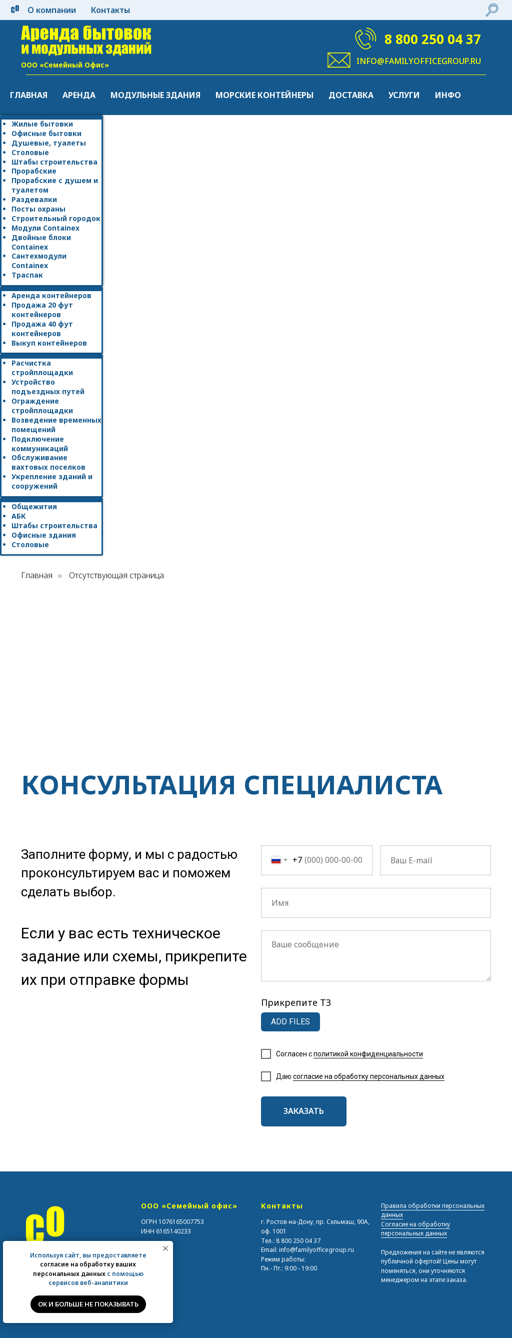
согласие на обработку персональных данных (368, 1076)
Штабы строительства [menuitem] (55, 162)
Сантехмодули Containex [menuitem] (39, 260)
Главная (29, 95)
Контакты (110, 10)
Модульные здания (155, 95)
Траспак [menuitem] (27, 275)
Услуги (404, 95)
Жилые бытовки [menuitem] (42, 124)
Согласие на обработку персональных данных (415, 1229)
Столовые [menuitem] (30, 152)
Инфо (448, 95)
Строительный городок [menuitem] (56, 218)
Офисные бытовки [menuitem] (47, 133)
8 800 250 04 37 (432, 39)
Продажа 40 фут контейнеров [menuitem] (42, 328)
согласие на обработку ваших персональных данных (84, 1269)
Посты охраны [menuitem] (39, 209)
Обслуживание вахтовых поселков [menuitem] (49, 462)
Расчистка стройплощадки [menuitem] (42, 367)
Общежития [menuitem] (34, 506)
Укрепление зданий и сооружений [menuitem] (52, 481)
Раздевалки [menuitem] (34, 199)
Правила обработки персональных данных (432, 1210)
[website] (492, 10)
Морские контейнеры (265, 95)
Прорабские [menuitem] (34, 171)
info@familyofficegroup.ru (418, 61)
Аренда (79, 95)
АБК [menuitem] (19, 516)
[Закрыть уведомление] (165, 1248)
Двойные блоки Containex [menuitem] (41, 242)
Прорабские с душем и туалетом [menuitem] (55, 185)
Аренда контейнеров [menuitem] (52, 295)
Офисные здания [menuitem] (44, 535)
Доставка (351, 95)
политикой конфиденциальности (368, 1054)
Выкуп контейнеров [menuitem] (49, 343)
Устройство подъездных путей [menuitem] (48, 386)
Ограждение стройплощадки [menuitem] (42, 405)
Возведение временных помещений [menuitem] (57, 424)
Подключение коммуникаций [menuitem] (40, 443)
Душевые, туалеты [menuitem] (49, 143)
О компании (52, 10)
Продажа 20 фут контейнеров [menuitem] (42, 309)
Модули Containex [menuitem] (46, 228)
